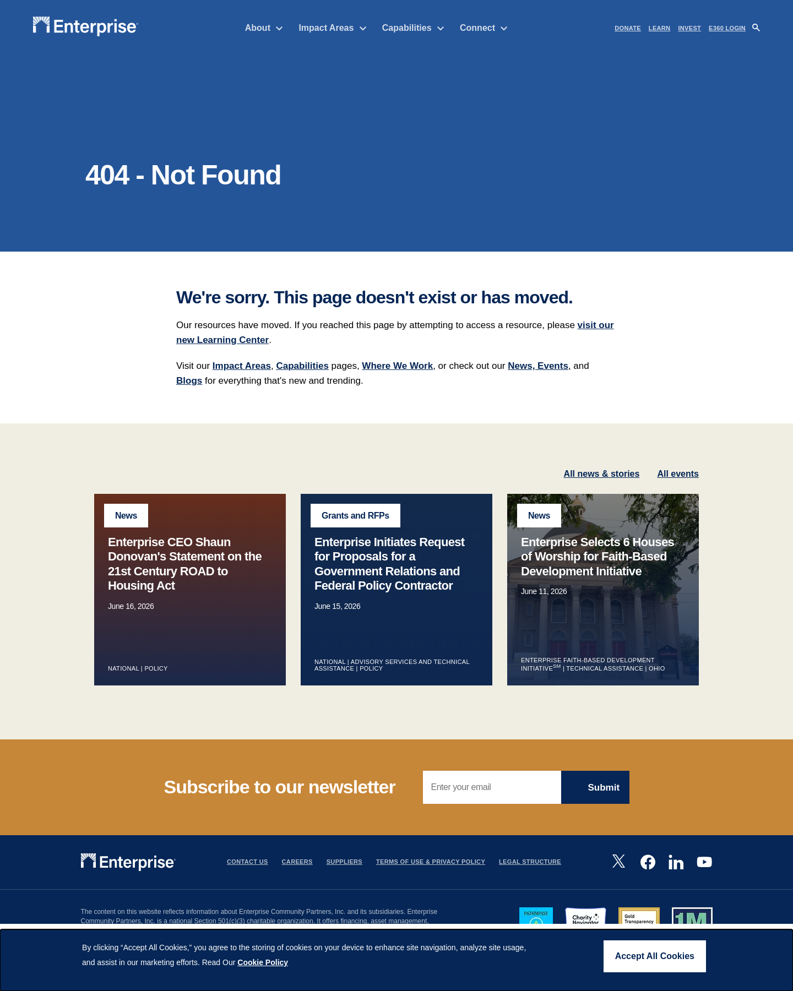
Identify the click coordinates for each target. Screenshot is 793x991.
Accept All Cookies (654, 956)
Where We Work (397, 378)
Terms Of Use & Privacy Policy (430, 875)
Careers (297, 875)
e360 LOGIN (727, 28)
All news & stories (602, 486)
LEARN (660, 28)
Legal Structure (530, 875)
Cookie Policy (262, 962)
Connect (484, 27)
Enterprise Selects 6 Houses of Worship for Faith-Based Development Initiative (597, 569)
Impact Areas (332, 27)
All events (678, 486)
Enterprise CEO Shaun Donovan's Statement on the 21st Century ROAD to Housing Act (185, 576)
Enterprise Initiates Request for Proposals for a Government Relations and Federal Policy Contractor (389, 576)
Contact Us (247, 875)
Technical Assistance (604, 681)
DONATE (628, 28)
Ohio (657, 681)
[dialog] (396, 960)
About (264, 27)
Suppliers (344, 875)
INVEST (689, 28)
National (123, 681)
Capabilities (413, 27)
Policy (156, 681)
